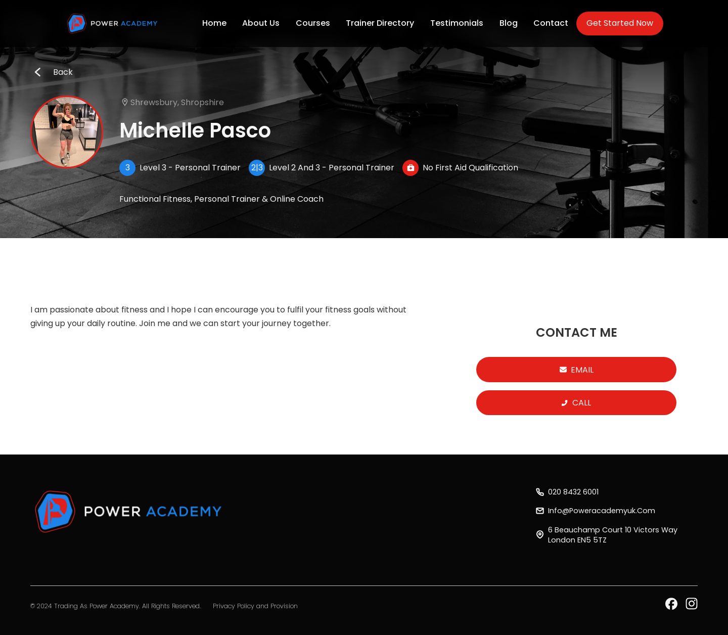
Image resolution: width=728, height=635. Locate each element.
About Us (261, 23)
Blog (508, 23)
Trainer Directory (380, 23)
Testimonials (456, 23)
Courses (313, 23)
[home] (113, 23)
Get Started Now (619, 23)
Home (214, 23)
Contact (550, 23)
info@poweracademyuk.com (601, 511)
